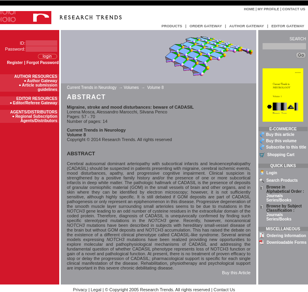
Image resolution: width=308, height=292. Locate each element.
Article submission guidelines (39, 87)
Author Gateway (42, 81)
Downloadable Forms (286, 242)
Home (249, 9)
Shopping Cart (281, 155)
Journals (275, 196)
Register (15, 62)
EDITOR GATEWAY (287, 26)
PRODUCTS (172, 26)
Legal (96, 289)
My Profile (268, 9)
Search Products (282, 180)
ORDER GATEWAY (206, 26)
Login (272, 173)
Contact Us (293, 9)
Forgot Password (42, 62)
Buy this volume (281, 141)
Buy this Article (236, 272)
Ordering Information (286, 236)
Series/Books (279, 200)
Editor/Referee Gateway (35, 103)
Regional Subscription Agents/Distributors (36, 118)
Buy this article (280, 134)
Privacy (80, 289)
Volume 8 (155, 87)
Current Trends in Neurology (92, 87)
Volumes (131, 87)
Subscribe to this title (286, 147)
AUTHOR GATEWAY (246, 26)
